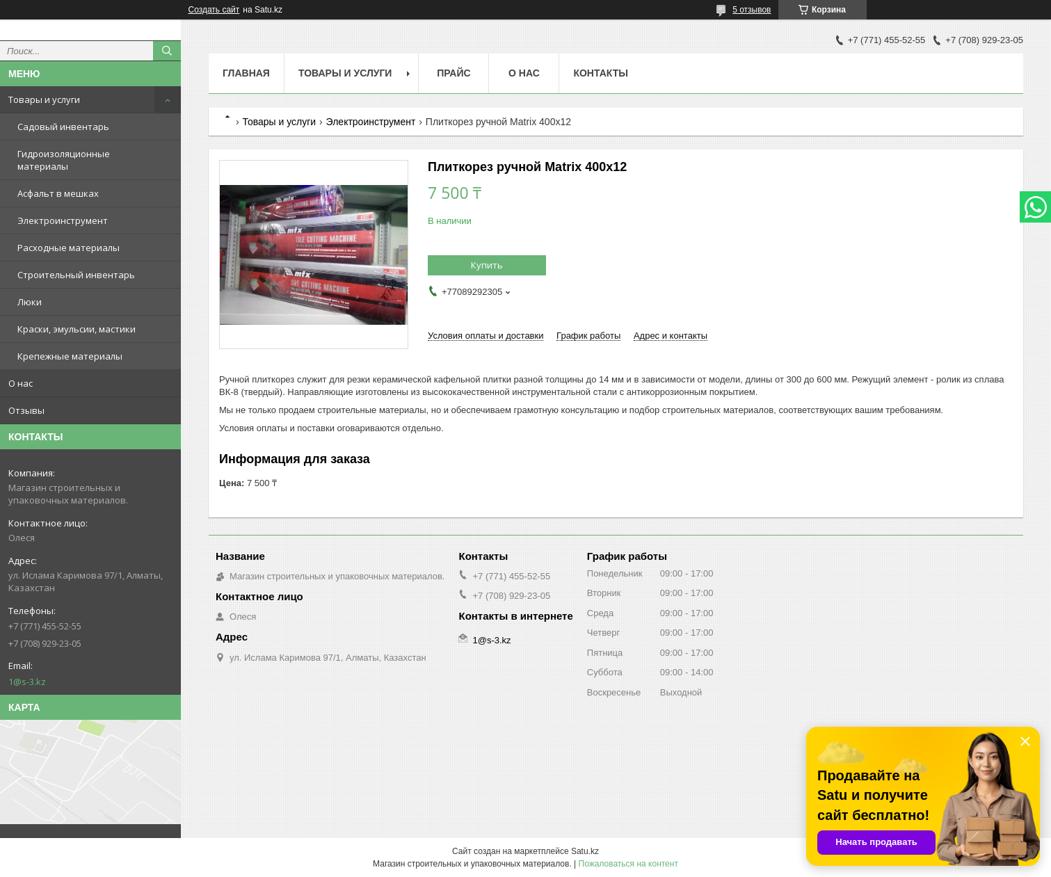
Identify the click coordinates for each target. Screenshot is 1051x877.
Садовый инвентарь (63, 126)
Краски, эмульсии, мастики (76, 329)
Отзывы (26, 410)
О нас (20, 383)
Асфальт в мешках (58, 193)
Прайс (453, 73)
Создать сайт (214, 10)
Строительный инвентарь (76, 274)
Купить (487, 265)
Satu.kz (585, 851)
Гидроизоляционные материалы (63, 159)
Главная (246, 73)
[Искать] (167, 50)
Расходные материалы (68, 247)
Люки (29, 302)
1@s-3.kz (27, 681)
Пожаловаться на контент (628, 864)
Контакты (600, 73)
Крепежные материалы (69, 356)
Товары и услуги (44, 99)
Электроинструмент (62, 220)
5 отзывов (751, 10)
